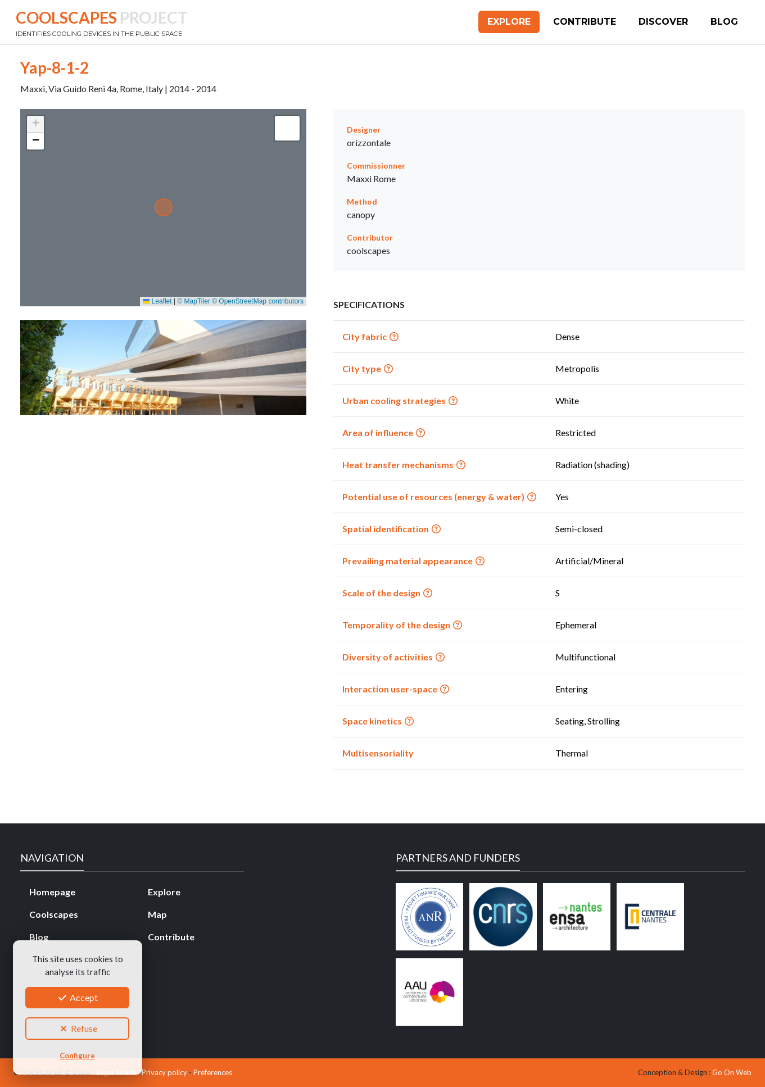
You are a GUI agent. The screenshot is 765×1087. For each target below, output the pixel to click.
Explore (509, 21)
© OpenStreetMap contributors (258, 301)
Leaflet (157, 301)
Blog (724, 21)
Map (157, 914)
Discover (663, 21)
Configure (77, 1055)
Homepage (52, 891)
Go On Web (732, 1072)
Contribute (584, 21)
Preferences (212, 1072)
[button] (35, 124)
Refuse (77, 1028)
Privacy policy (164, 1072)
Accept (77, 997)
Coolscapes (53, 914)
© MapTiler (193, 301)
